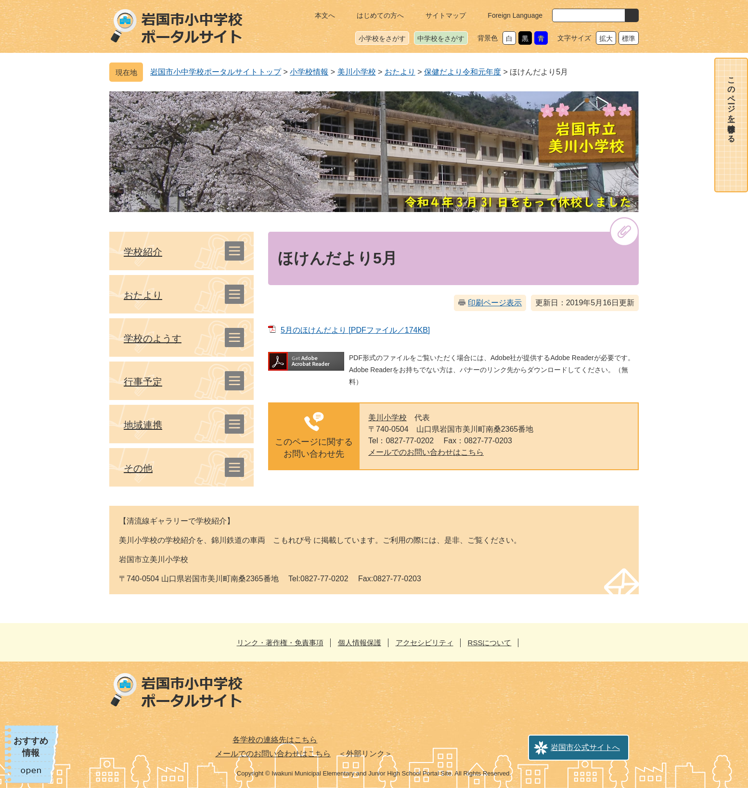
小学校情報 (309, 72)
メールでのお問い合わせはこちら (426, 452)
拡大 (606, 38)
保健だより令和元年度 (462, 72)
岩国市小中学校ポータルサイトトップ (215, 72)
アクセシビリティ (424, 642)
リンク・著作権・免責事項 (280, 642)
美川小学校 (356, 72)
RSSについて (490, 642)
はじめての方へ (380, 15)
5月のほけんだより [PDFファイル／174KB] (355, 330)
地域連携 (143, 425)
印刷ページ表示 (495, 303)
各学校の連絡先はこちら (274, 740)
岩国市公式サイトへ (585, 747)
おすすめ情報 (30, 747)
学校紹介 (143, 252)
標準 (628, 38)
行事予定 (143, 381)
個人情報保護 (359, 642)
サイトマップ (446, 15)
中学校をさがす (440, 38)
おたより (400, 72)
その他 (138, 468)
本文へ (325, 15)
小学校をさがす (382, 38)
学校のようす (152, 338)
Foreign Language (515, 15)
